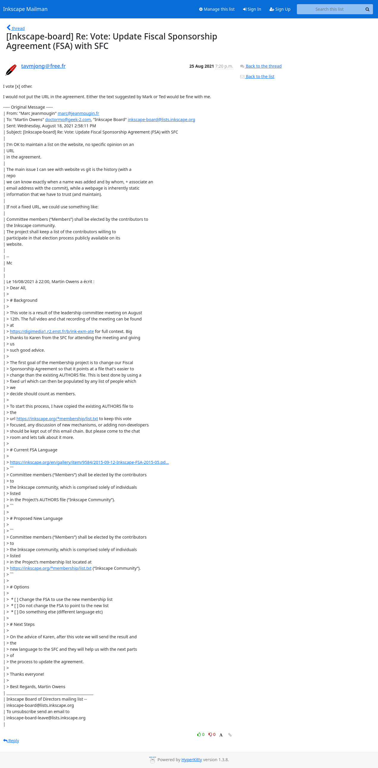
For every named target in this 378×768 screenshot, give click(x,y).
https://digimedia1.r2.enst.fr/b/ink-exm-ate (52, 331)
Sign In (252, 9)
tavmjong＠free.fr (43, 65)
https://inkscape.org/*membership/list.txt (57, 418)
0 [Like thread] (201, 734)
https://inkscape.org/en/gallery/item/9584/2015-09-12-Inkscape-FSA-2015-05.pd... (89, 462)
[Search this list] (330, 9)
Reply (11, 740)
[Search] (367, 9)
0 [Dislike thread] (212, 734)
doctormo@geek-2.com (68, 119)
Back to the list (257, 76)
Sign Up (280, 9)
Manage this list (217, 9)
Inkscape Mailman (25, 9)
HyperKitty (191, 759)
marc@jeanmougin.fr (78, 113)
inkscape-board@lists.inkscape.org (161, 119)
